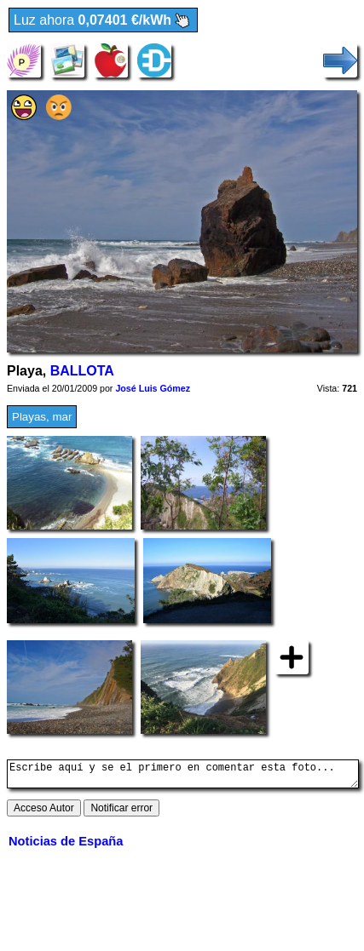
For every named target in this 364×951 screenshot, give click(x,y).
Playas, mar (42, 416)
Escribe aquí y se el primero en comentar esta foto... (183, 776)
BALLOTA (82, 371)
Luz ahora (103, 21)
